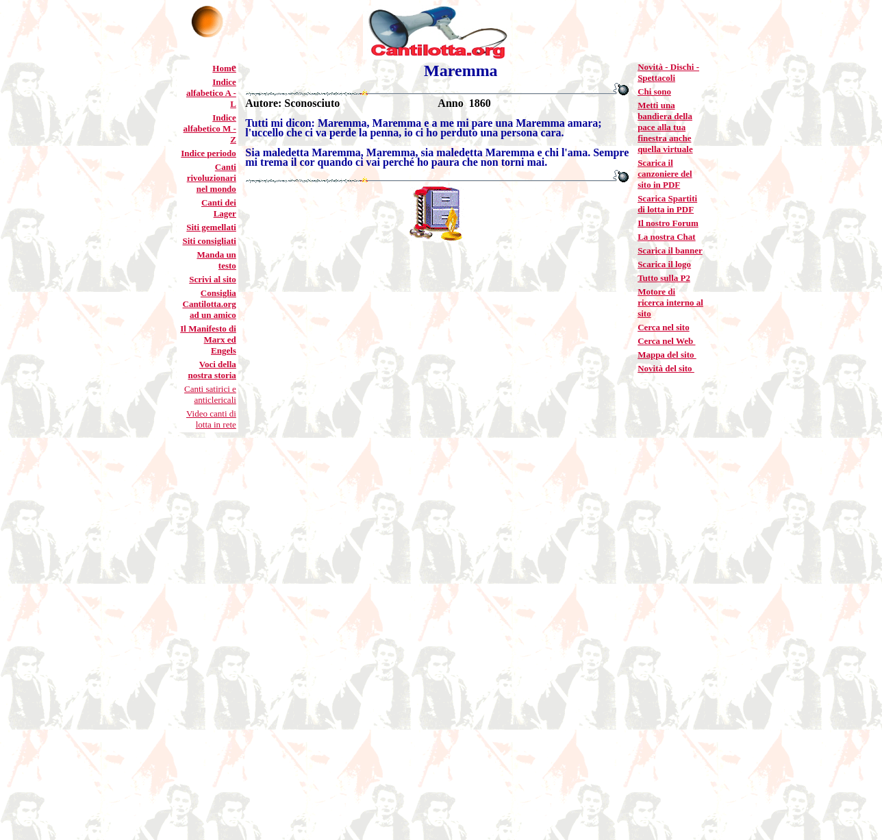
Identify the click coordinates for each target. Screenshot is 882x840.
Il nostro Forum (668, 223)
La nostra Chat (667, 237)
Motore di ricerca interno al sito (670, 302)
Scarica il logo (664, 264)
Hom (221, 68)
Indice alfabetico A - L (211, 93)
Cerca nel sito (664, 327)
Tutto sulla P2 (664, 278)
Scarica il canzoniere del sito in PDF (665, 174)
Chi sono (654, 91)
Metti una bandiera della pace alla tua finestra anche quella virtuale (665, 127)
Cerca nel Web (666, 341)
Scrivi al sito (212, 279)
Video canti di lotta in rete (211, 419)
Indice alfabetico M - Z (210, 128)
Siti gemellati (211, 227)
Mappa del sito (667, 354)
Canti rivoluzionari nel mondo (211, 178)
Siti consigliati (209, 241)
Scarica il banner (670, 250)
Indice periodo (208, 153)
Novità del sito (666, 368)
